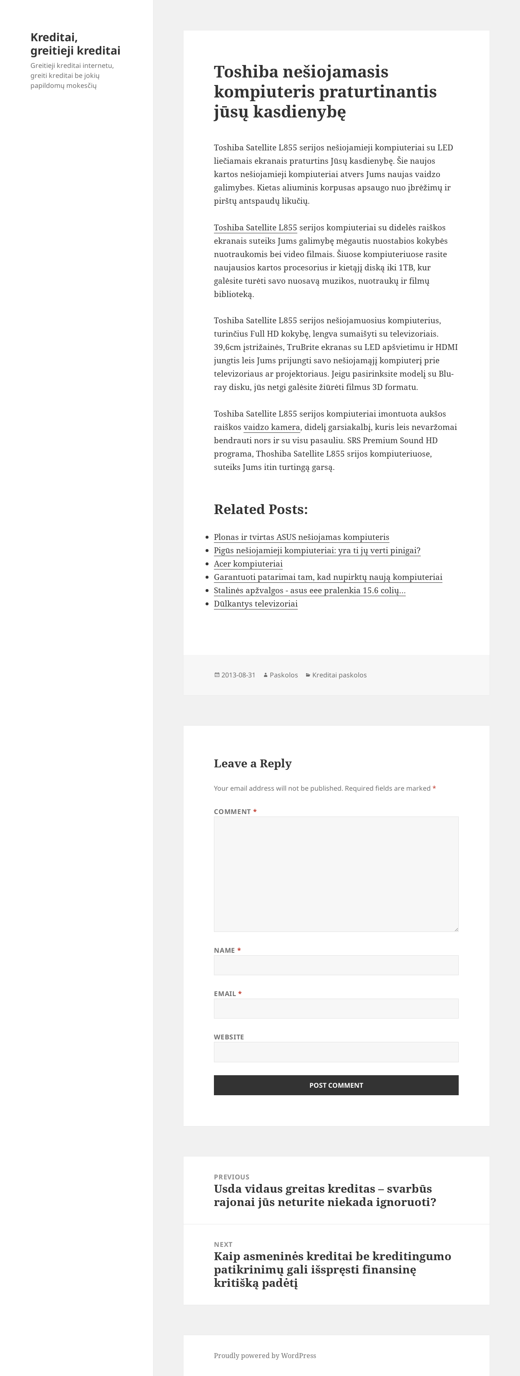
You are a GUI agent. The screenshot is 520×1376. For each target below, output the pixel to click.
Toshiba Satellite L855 (255, 227)
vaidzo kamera (272, 427)
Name (227, 950)
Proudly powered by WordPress (265, 1355)
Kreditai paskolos (339, 674)
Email (228, 993)
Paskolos (284, 674)
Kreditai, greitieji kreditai (75, 43)
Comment (235, 811)
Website (229, 1036)
